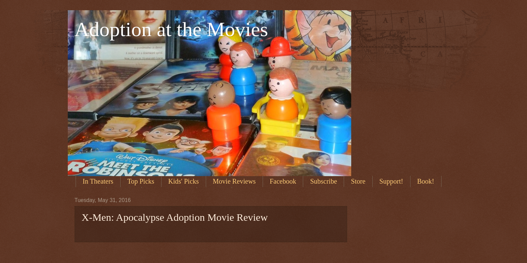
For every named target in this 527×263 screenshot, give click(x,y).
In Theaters (98, 181)
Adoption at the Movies (171, 29)
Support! (391, 181)
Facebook (283, 181)
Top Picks (140, 181)
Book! (425, 181)
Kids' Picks (183, 181)
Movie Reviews (234, 181)
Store (358, 181)
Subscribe (323, 181)
